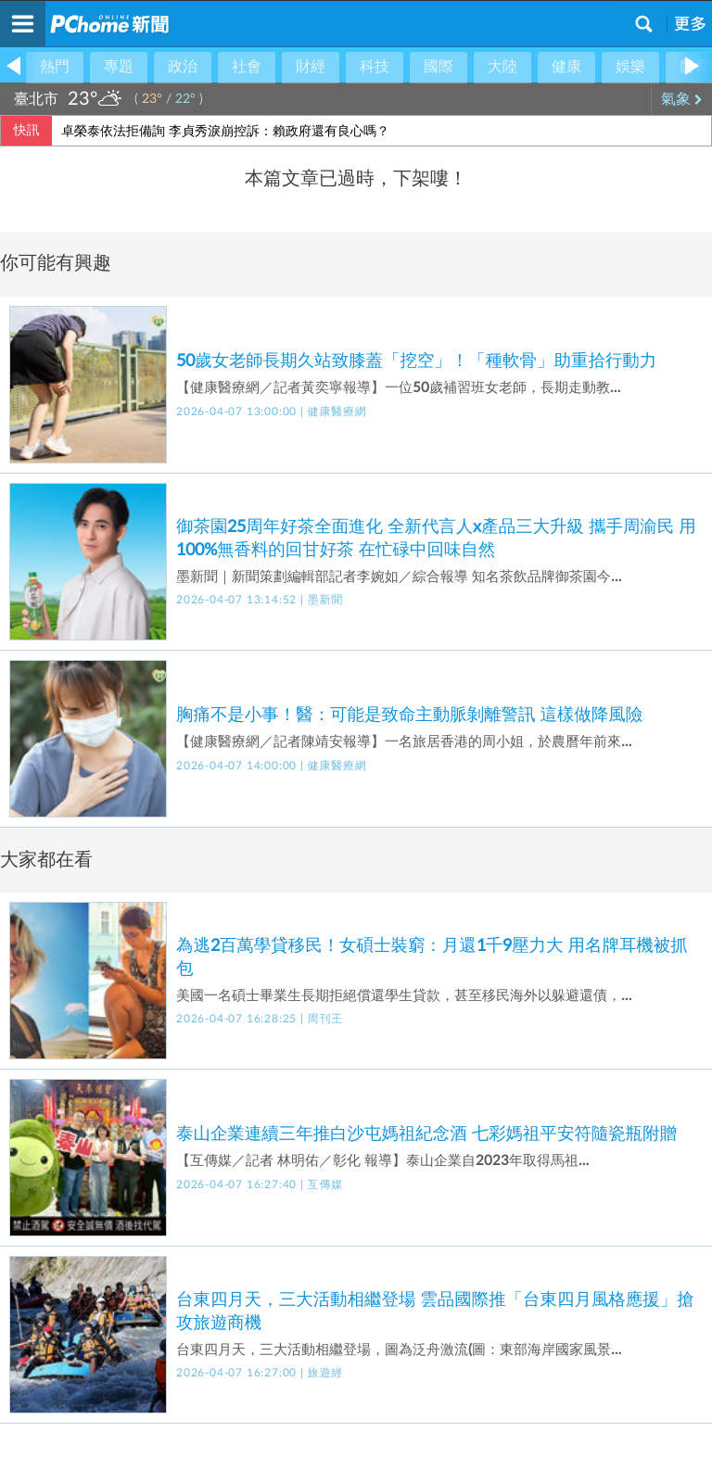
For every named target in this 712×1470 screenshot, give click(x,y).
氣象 (682, 99)
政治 (182, 66)
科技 (374, 66)
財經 (310, 66)
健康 (566, 66)
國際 (438, 66)
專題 (119, 66)
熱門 (55, 66)
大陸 (502, 66)
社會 (246, 66)
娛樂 (630, 66)
